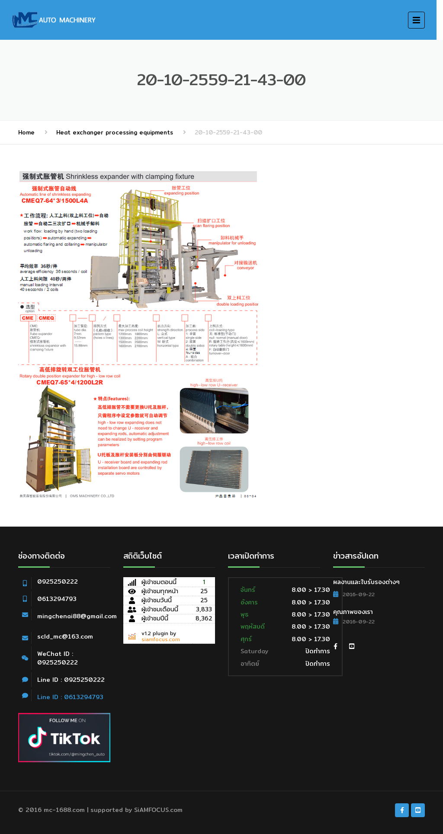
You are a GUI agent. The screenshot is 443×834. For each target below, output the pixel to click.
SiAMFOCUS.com (158, 810)
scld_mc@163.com (65, 636)
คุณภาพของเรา (353, 612)
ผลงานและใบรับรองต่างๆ (366, 582)
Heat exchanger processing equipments (114, 132)
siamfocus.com (160, 639)
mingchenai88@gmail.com (77, 616)
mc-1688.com (64, 810)
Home (26, 132)
